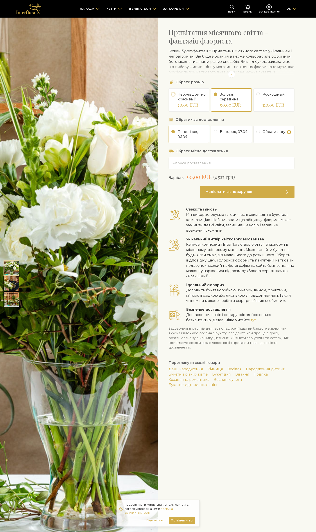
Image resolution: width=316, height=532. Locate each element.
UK (289, 8)
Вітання (242, 374)
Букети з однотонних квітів (193, 385)
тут (253, 320)
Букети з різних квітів (188, 374)
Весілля (234, 369)
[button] (247, 192)
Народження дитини (265, 369)
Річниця (215, 369)
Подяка (261, 374)
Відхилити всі (155, 520)
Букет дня (221, 374)
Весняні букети (228, 380)
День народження (186, 369)
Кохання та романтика (189, 380)
